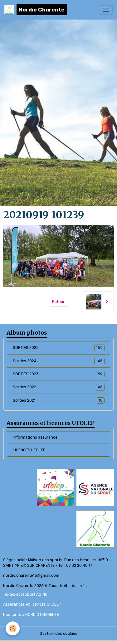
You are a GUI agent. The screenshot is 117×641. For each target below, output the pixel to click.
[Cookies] (13, 628)
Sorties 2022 (59, 387)
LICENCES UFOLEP (29, 450)
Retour (58, 302)
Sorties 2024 (59, 361)
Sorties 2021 (59, 400)
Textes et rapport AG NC (25, 594)
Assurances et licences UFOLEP (32, 604)
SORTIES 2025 (59, 348)
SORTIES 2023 (59, 374)
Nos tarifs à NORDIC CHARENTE (31, 614)
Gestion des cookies (58, 633)
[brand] (35, 9)
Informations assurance (35, 437)
